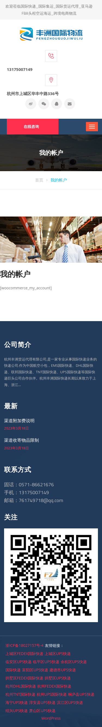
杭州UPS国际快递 (52, 694)
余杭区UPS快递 (74, 661)
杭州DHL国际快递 (20, 686)
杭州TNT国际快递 (20, 694)
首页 (39, 180)
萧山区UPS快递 (42, 710)
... (19, 384)
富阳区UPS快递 (35, 669)
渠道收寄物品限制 (21, 440)
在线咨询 (31, 126)
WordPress (51, 718)
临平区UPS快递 (46, 661)
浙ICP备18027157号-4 (24, 645)
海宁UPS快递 (16, 702)
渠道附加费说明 (19, 421)
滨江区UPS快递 (70, 702)
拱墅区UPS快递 (58, 678)
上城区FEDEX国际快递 (24, 653)
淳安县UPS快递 (42, 702)
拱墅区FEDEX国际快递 (24, 678)
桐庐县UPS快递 (81, 694)
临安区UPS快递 (18, 661)
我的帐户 (59, 180)
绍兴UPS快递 (16, 710)
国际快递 (13, 669)
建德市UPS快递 (63, 669)
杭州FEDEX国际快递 (54, 686)
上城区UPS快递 (58, 653)
